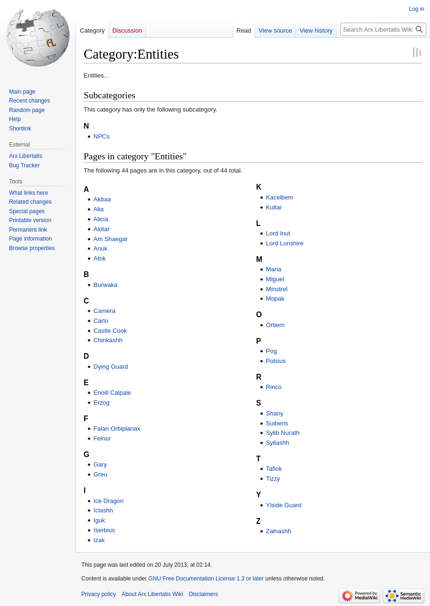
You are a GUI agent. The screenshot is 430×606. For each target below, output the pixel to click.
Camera (104, 310)
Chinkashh (108, 340)
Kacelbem (279, 197)
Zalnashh (278, 531)
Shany (275, 413)
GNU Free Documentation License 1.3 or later (206, 578)
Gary (100, 464)
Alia (99, 209)
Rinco (274, 386)
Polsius (276, 360)
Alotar (102, 229)
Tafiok (274, 468)
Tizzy (273, 478)
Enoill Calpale (112, 392)
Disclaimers (203, 594)
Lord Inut (278, 233)
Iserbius (104, 530)
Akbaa (102, 199)
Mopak (275, 298)
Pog (271, 351)
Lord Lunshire (285, 243)
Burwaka (106, 284)
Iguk (99, 520)
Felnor (102, 438)
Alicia (101, 219)
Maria (274, 269)
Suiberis (277, 423)
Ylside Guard (283, 505)
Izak (99, 540)
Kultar (274, 207)
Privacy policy (98, 594)
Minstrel (277, 289)
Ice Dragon (109, 500)
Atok (100, 258)
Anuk (101, 248)
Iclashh (103, 510)
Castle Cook (110, 330)
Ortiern (275, 325)
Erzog (102, 402)
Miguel (275, 279)
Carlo (101, 320)
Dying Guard (111, 366)
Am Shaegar (111, 238)
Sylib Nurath (283, 432)
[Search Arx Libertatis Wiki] (383, 29)
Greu (100, 474)
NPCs (102, 136)
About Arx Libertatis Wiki (152, 594)
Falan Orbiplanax (117, 428)
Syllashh (277, 442)
